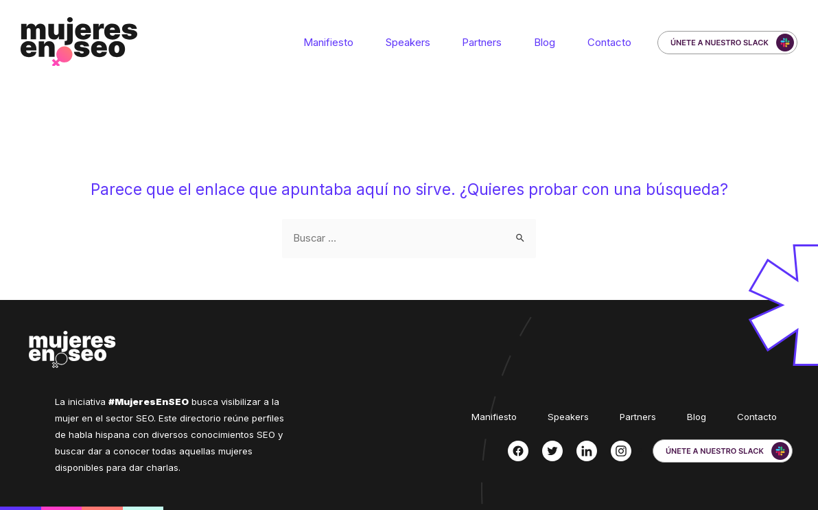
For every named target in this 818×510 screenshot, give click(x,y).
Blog (551, 42)
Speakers (423, 42)
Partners (493, 42)
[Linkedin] (586, 451)
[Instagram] (621, 451)
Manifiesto (349, 42)
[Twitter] (552, 451)
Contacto (611, 42)
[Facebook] (518, 451)
